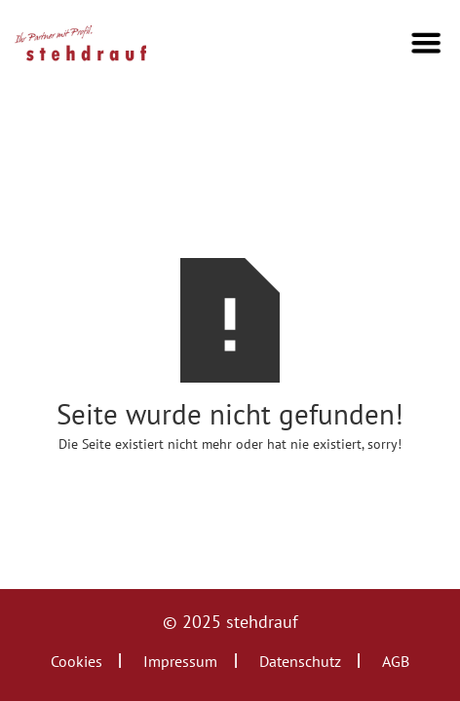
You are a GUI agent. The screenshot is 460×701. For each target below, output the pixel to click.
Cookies (76, 661)
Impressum (180, 661)
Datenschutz (300, 661)
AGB (395, 661)
